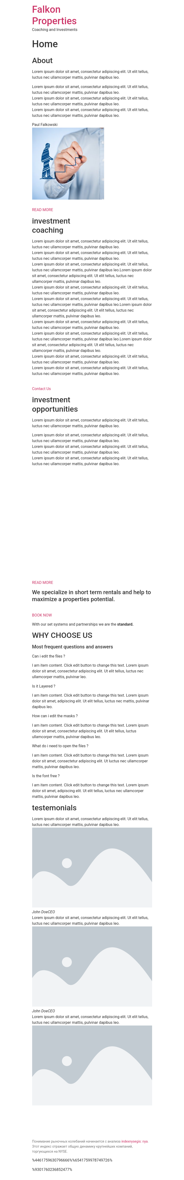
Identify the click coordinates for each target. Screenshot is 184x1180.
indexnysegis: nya (134, 1141)
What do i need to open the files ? (60, 746)
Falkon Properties (54, 15)
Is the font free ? (46, 776)
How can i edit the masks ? (55, 716)
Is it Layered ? (43, 686)
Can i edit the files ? (48, 656)
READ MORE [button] (42, 210)
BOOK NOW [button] (42, 615)
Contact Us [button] (41, 388)
